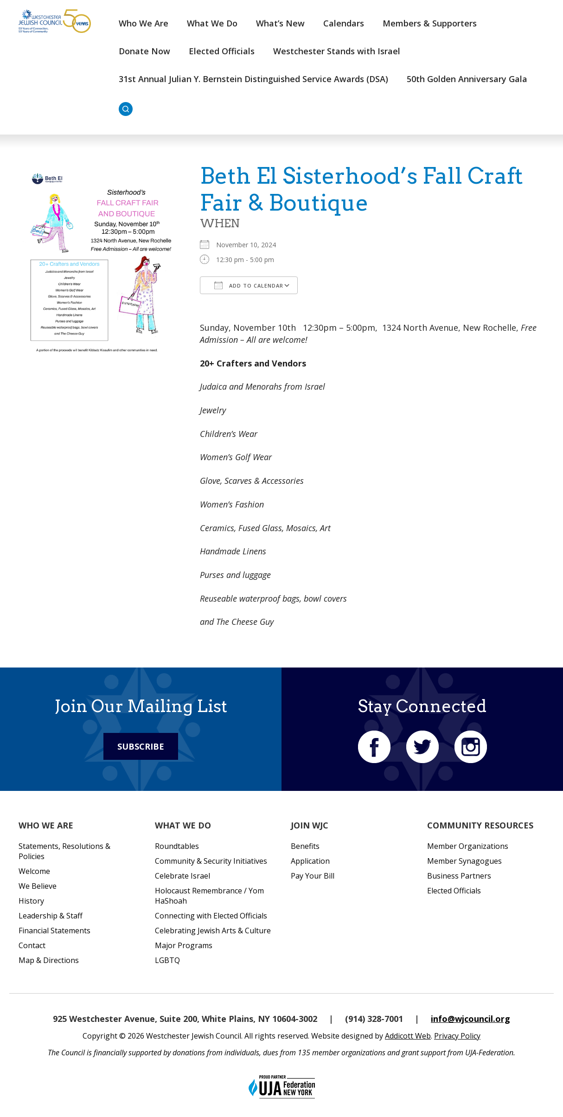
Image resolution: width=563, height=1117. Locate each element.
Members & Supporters (430, 23)
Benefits (305, 846)
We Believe (38, 886)
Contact (32, 945)
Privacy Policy (457, 1036)
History (31, 901)
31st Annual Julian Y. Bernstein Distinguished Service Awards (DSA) (253, 78)
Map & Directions (49, 960)
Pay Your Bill (312, 876)
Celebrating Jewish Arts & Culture (213, 930)
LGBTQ (167, 960)
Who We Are (143, 23)
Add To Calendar (248, 285)
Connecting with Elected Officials (211, 916)
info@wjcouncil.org (470, 1018)
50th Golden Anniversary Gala (467, 78)
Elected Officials (222, 51)
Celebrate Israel (182, 876)
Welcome (34, 871)
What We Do (212, 23)
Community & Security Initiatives (211, 861)
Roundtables (177, 846)
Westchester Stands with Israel (336, 51)
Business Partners (459, 876)
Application (310, 861)
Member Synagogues (464, 861)
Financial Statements (54, 930)
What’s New (280, 23)
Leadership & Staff (51, 916)
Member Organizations (467, 846)
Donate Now (144, 51)
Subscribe (140, 746)
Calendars (343, 23)
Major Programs (183, 945)
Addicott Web (408, 1036)
